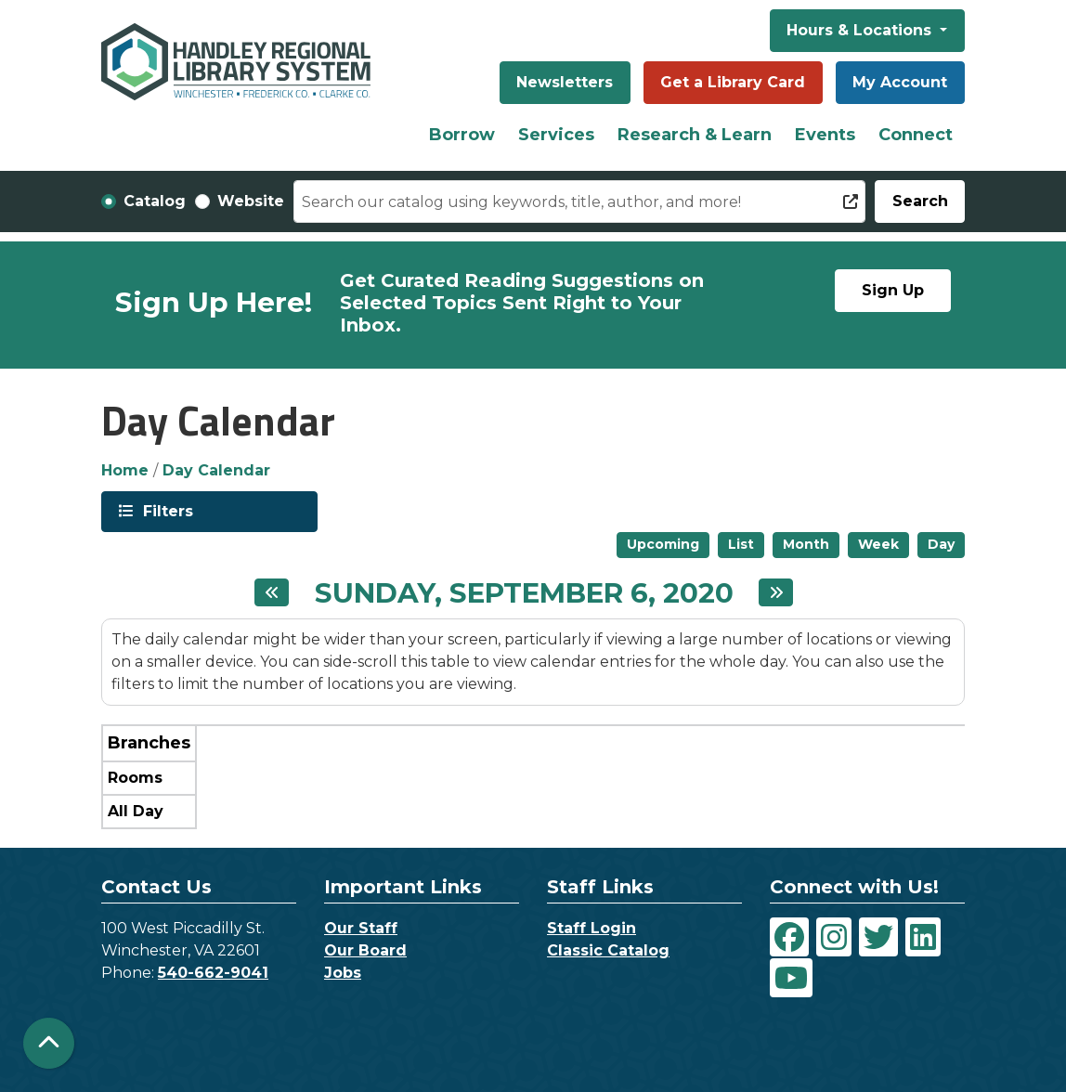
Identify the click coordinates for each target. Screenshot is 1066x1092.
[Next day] (776, 592)
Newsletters (564, 82)
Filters (166, 510)
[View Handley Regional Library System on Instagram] (834, 936)
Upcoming (663, 544)
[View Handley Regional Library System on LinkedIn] (923, 936)
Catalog (155, 201)
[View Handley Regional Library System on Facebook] (789, 936)
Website (250, 201)
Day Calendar (216, 470)
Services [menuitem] (556, 134)
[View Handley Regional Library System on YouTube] (791, 977)
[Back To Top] (48, 1043)
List (741, 544)
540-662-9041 (213, 973)
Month (806, 544)
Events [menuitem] (825, 134)
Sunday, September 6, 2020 (524, 593)
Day (941, 544)
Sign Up (893, 290)
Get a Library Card (732, 82)
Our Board (365, 950)
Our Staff (360, 928)
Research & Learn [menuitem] (695, 134)
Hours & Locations (861, 30)
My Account (899, 82)
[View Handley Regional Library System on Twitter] (878, 936)
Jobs (342, 973)
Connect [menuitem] (915, 134)
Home (125, 470)
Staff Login (591, 928)
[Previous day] (271, 592)
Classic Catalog (608, 950)
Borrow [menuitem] (462, 134)
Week (878, 544)
